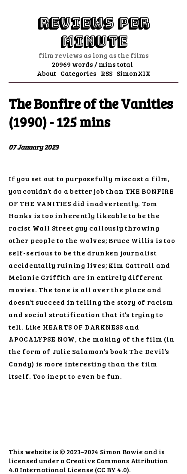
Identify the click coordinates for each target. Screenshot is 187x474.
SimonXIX (134, 73)
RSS (106, 73)
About (46, 73)
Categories (78, 73)
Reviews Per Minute (93, 32)
